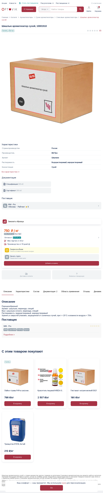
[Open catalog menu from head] (29, 9)
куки (64, 483)
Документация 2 (50, 291)
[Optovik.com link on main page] (9, 9)
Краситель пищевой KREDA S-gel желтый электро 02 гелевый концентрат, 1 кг (50, 390)
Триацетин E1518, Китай (14, 444)
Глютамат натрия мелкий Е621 (84, 390)
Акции (4, 3)
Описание (7, 291)
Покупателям (47, 3)
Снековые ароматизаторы (67, 17)
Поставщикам (62, 3)
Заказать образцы (16, 221)
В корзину (17, 404)
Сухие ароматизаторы (45, 17)
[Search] (61, 9)
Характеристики (22, 291)
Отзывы (86, 291)
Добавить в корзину (51, 263)
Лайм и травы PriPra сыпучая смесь (16, 390)
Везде (45, 9)
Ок (51, 488)
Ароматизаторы (26, 17)
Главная (5, 17)
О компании (96, 3)
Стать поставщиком (28, 3)
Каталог (14, 17)
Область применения (70, 291)
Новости (12, 3)
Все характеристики (10, 172)
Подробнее (8, 335)
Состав (36, 291)
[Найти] (79, 9)
